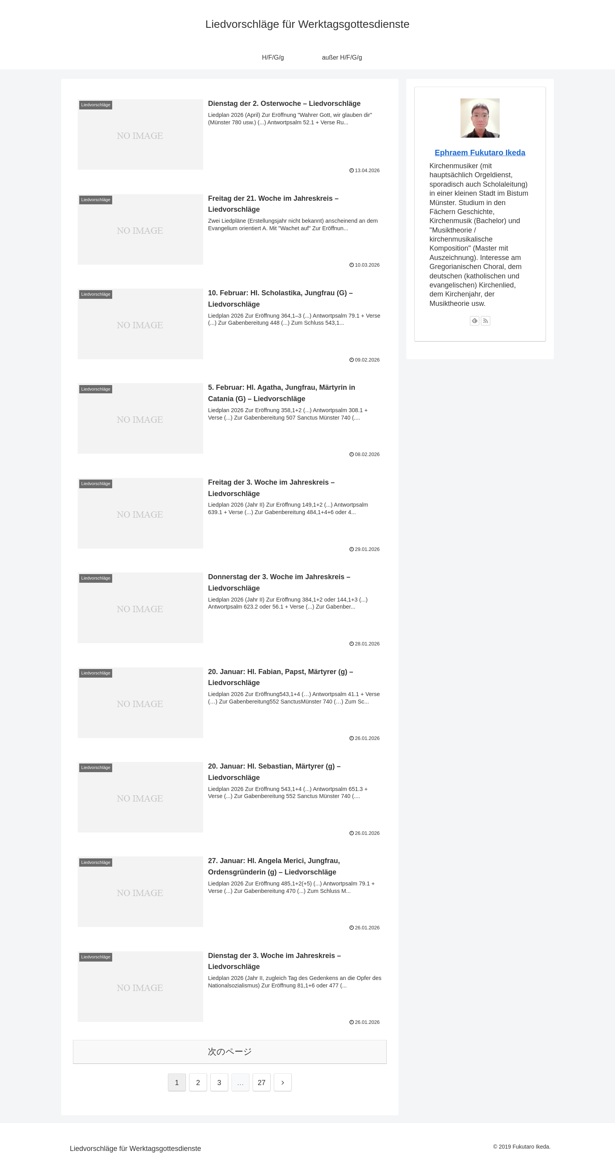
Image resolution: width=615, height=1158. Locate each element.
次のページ (230, 1051)
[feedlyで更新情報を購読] (474, 320)
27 (262, 1083)
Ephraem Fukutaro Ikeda (480, 152)
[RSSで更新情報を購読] (485, 320)
